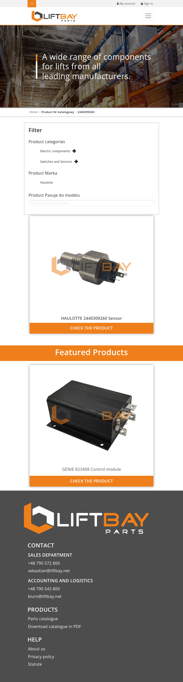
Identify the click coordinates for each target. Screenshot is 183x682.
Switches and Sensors (56, 162)
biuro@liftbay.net (45, 596)
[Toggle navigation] (148, 16)
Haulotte (46, 182)
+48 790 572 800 (44, 563)
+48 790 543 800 (44, 589)
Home (34, 112)
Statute (35, 664)
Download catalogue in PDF (54, 626)
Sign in (147, 3)
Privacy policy (41, 656)
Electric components (55, 151)
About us (36, 649)
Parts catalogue (43, 618)
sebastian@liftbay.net (49, 570)
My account (126, 3)
